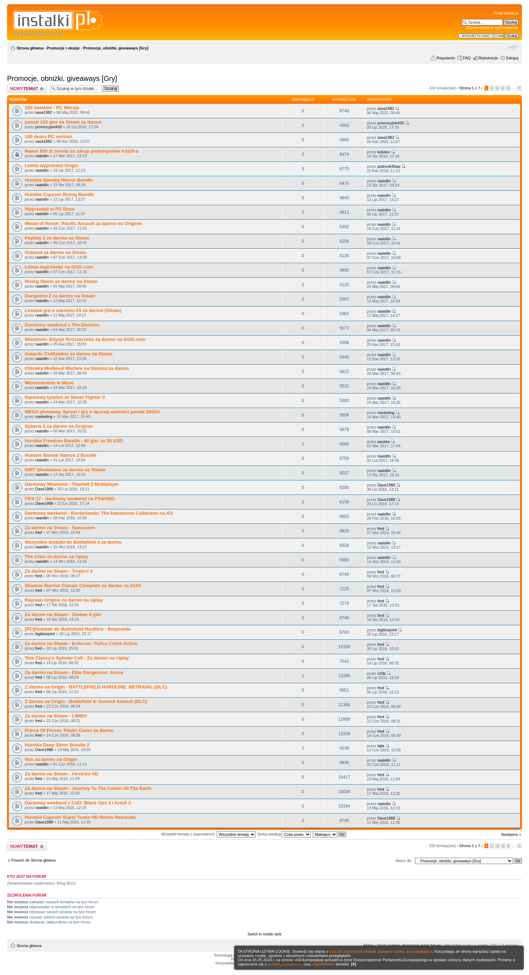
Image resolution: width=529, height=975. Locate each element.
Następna (509, 834)
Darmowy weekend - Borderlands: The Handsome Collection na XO (99, 513)
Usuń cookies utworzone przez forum (409, 945)
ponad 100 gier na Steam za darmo (63, 122)
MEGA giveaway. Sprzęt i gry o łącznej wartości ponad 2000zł (92, 411)
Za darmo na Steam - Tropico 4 (59, 571)
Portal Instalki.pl (505, 13)
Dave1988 (44, 489)
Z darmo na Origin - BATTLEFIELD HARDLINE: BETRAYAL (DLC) (96, 687)
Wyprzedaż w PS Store (50, 209)
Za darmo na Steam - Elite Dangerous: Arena (74, 672)
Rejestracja (488, 58)
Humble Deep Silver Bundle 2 (57, 745)
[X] (353, 964)
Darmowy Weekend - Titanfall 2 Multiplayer (72, 484)
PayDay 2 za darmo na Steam (57, 238)
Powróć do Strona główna (33, 860)
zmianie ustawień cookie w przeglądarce (398, 951)
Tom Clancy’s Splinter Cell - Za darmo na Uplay (77, 658)
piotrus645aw (389, 166)
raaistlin (42, 156)
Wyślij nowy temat (27, 88)
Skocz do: (403, 860)
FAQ (467, 58)
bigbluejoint (45, 634)
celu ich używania (344, 951)
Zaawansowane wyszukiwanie (492, 27)
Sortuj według (284, 834)
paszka (384, 441)
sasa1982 (43, 112)
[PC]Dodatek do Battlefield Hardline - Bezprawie (78, 629)
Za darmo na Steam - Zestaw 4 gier (63, 614)
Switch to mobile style (264, 934)
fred (38, 532)
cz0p (382, 673)
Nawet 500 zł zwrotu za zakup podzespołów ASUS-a (81, 151)
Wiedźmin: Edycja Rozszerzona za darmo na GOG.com (85, 339)
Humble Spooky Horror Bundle (59, 180)
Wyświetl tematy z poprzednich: (208, 834)
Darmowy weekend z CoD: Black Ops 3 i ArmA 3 (78, 802)
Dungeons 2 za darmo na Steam (60, 296)
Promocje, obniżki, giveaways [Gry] (115, 48)
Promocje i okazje (63, 48)
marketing (43, 416)
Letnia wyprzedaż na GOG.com (59, 267)
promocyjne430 (48, 127)
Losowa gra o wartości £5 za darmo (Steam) (73, 310)
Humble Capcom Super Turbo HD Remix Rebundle (80, 817)
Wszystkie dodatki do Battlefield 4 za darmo (73, 542)
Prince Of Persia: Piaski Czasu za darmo (69, 730)
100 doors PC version (48, 136)
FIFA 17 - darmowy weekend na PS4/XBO (70, 498)
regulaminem (323, 964)
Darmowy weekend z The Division (62, 324)
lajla (381, 746)
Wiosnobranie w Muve (49, 382)
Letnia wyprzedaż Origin (51, 165)
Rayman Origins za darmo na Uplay (64, 600)
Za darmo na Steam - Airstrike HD (62, 773)
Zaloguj (512, 58)
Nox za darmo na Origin (51, 759)
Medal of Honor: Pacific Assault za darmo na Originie (83, 223)
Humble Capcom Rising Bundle (59, 194)
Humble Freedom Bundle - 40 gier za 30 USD (74, 440)
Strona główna (30, 48)
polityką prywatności (285, 964)
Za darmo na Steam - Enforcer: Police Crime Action (81, 643)
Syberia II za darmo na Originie (59, 426)
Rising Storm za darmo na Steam (61, 281)
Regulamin (445, 58)
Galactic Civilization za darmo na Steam (68, 353)
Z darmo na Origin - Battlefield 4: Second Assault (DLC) (86, 701)
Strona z (469, 88)
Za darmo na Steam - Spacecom (60, 527)
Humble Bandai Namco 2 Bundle (60, 455)
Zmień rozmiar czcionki (513, 46)
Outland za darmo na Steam (55, 252)
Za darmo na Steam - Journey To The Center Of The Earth (88, 788)
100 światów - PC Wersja (52, 107)
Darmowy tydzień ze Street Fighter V (65, 397)
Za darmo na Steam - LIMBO (56, 716)
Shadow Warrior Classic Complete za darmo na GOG (83, 585)
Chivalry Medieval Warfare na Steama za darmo (77, 368)
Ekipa (369, 945)
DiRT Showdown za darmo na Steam (65, 469)
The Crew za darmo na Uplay (56, 556)
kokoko (384, 152)
